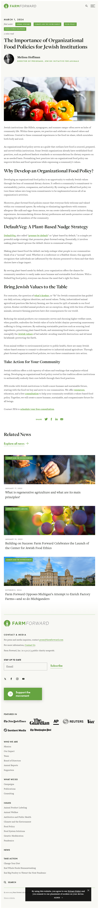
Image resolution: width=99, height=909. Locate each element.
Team (6, 756)
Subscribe (56, 666)
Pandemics (9, 840)
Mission (7, 746)
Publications (10, 788)
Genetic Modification (13, 835)
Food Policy (70, 24)
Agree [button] (88, 890)
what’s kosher (41, 295)
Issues (7, 803)
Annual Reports (11, 765)
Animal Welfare (23, 24)
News (7, 850)
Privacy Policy (74, 891)
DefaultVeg (10, 235)
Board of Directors (12, 760)
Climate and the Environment (47, 24)
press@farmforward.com (51, 639)
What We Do (11, 779)
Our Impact (9, 751)
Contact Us (30, 645)
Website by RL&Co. (9, 898)
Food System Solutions (15, 29)
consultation (32, 393)
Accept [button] (58, 898)
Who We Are (11, 741)
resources (79, 389)
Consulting (9, 793)
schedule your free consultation (37, 409)
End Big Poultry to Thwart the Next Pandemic (25, 872)
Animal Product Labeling (17, 509)
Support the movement (23, 694)
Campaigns (9, 784)
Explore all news (14, 444)
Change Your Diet (12, 863)
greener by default (38, 235)
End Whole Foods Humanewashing (20, 868)
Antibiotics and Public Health (17, 817)
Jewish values (25, 334)
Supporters (9, 770)
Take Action (11, 858)
